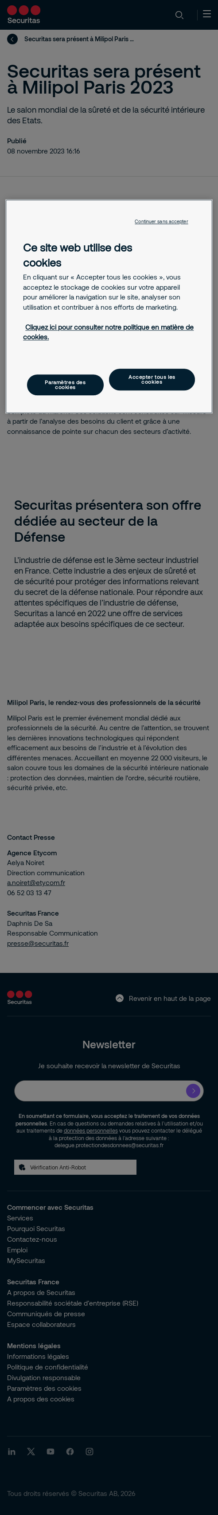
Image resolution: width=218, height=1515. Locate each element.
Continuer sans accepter (161, 221)
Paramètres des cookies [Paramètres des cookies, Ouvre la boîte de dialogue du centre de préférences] (65, 384)
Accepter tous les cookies (151, 379)
